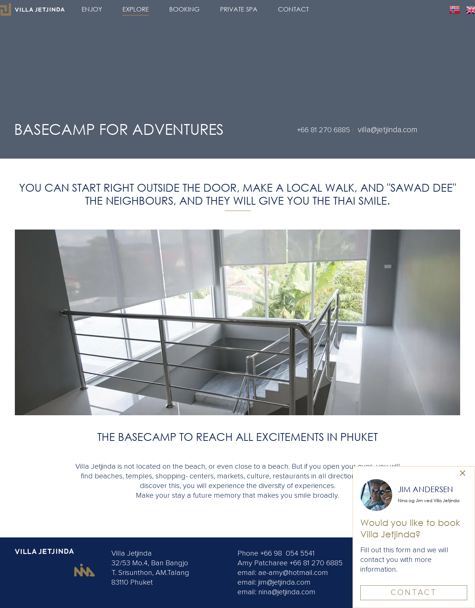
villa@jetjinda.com (387, 130)
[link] (462, 473)
